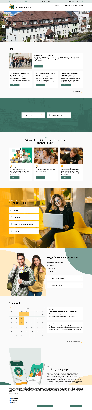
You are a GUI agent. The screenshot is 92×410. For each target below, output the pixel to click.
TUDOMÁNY (67, 5)
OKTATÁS (62, 5)
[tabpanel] (46, 26)
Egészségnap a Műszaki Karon (43, 55)
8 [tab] (48, 39)
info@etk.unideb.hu (52, 268)
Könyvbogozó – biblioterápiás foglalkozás (62, 326)
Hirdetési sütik (14, 402)
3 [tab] (42, 39)
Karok (45, 1)
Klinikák (48, 1)
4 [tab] (43, 39)
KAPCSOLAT (80, 5)
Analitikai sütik (14, 400)
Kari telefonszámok (13, 1)
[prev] (10, 308)
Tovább (36, 66)
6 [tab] (46, 39)
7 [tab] (47, 39)
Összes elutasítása (60, 406)
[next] (44, 308)
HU (77, 1)
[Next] (88, 26)
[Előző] (3, 26)
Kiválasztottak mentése (44, 406)
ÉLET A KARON (74, 5)
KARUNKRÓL (56, 5)
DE (42, 1)
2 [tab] (41, 39)
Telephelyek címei (51, 271)
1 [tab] (40, 39)
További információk (13, 393)
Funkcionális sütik (14, 398)
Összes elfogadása (75, 406)
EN (78, 1)
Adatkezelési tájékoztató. (69, 390)
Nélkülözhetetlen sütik (15, 396)
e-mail (28, 1)
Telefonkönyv (22, 1)
